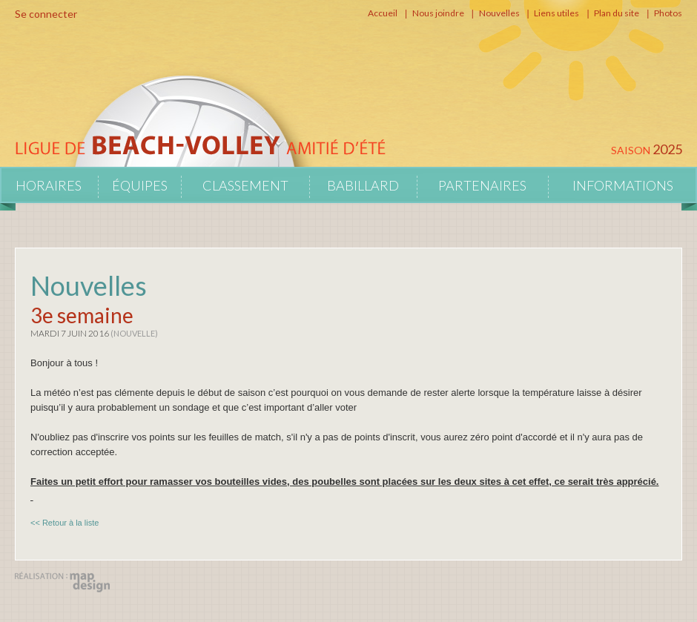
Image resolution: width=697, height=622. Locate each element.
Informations (622, 185)
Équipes (140, 185)
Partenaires (482, 185)
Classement (245, 185)
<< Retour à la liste (64, 522)
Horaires (49, 185)
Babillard (363, 185)
